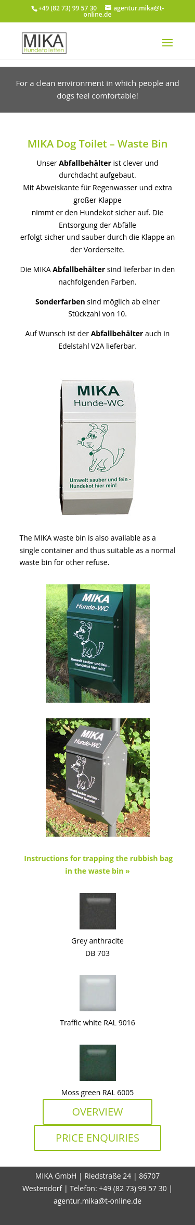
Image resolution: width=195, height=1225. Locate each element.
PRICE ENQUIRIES (97, 1138)
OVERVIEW (97, 1112)
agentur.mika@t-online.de (97, 1201)
